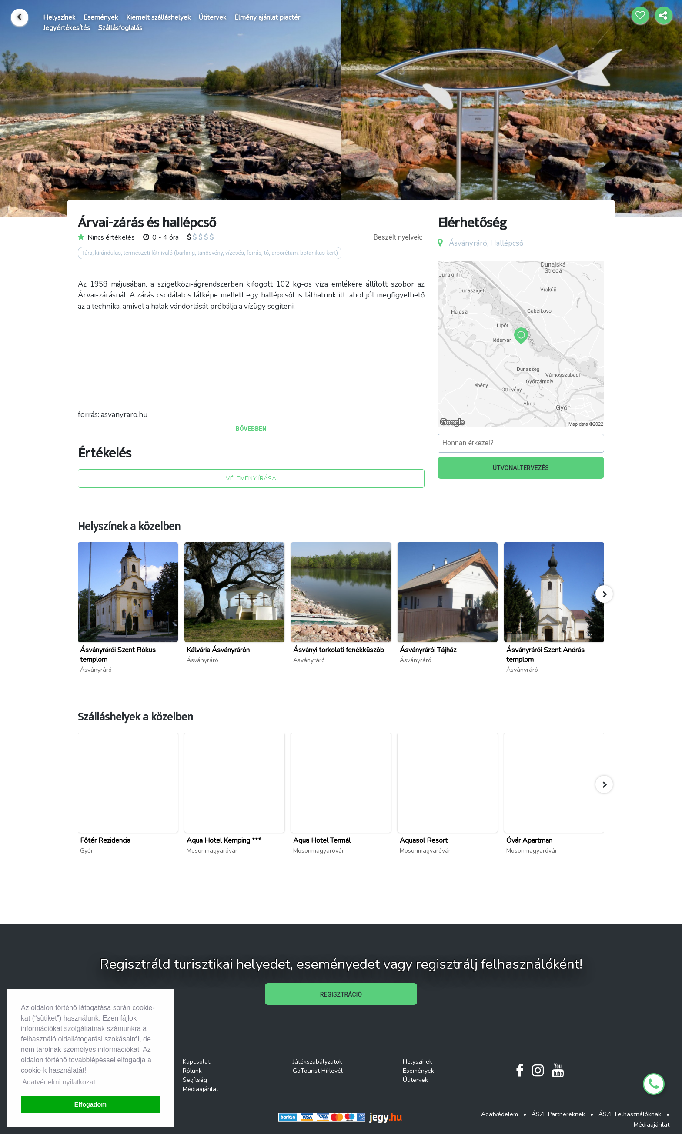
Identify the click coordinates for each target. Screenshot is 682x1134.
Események (101, 17)
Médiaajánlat (200, 1089)
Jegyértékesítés (66, 27)
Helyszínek (59, 17)
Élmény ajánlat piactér (267, 17)
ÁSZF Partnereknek (558, 1114)
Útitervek (212, 17)
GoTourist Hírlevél (318, 1071)
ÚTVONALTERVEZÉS (521, 467)
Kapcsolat (196, 1061)
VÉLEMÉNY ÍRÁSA (251, 478)
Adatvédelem (499, 1114)
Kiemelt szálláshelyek (158, 17)
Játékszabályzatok (317, 1061)
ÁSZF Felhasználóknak (629, 1114)
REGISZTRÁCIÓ (341, 994)
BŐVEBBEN (251, 428)
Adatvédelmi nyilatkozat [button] (58, 1082)
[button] (604, 594)
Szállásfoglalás (120, 27)
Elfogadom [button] (90, 1104)
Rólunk (192, 1071)
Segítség (195, 1080)
